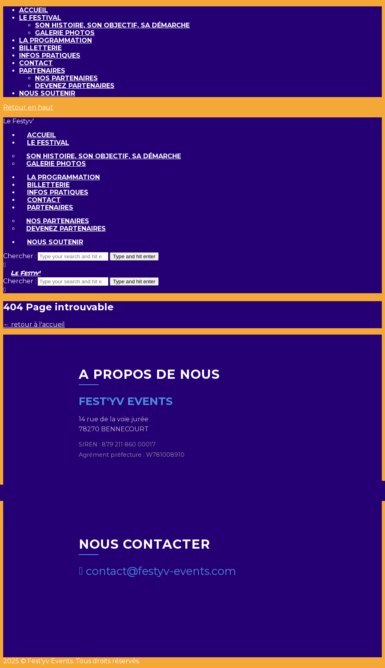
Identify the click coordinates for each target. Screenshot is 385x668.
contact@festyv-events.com (157, 571)
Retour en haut (28, 107)
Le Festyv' (26, 272)
